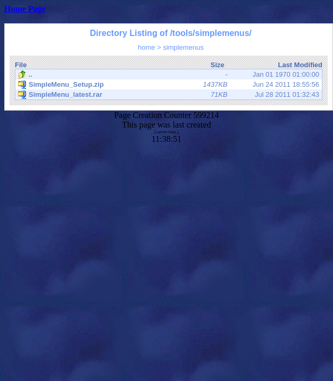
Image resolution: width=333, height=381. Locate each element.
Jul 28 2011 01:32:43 (168, 94)
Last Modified (300, 65)
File (21, 65)
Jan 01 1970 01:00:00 (168, 74)
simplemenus (183, 47)
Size (217, 65)
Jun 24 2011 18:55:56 (168, 84)
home (146, 47)
